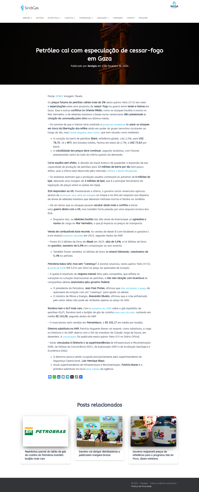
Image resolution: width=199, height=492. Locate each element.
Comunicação (86, 18)
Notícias (40, 18)
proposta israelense (114, 124)
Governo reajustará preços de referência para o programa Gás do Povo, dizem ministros (153, 455)
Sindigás (27, 18)
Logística (70, 18)
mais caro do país (124, 312)
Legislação (103, 18)
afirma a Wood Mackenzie (122, 170)
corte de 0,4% (58, 267)
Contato (131, 18)
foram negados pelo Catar (84, 132)
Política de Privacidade (141, 486)
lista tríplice (93, 368)
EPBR (59, 96)
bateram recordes (73, 235)
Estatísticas (54, 18)
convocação (70, 336)
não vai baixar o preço (134, 288)
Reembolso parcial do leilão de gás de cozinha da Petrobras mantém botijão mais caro (45, 455)
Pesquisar (143, 18)
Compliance (118, 18)
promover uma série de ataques (78, 195)
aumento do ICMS (101, 308)
